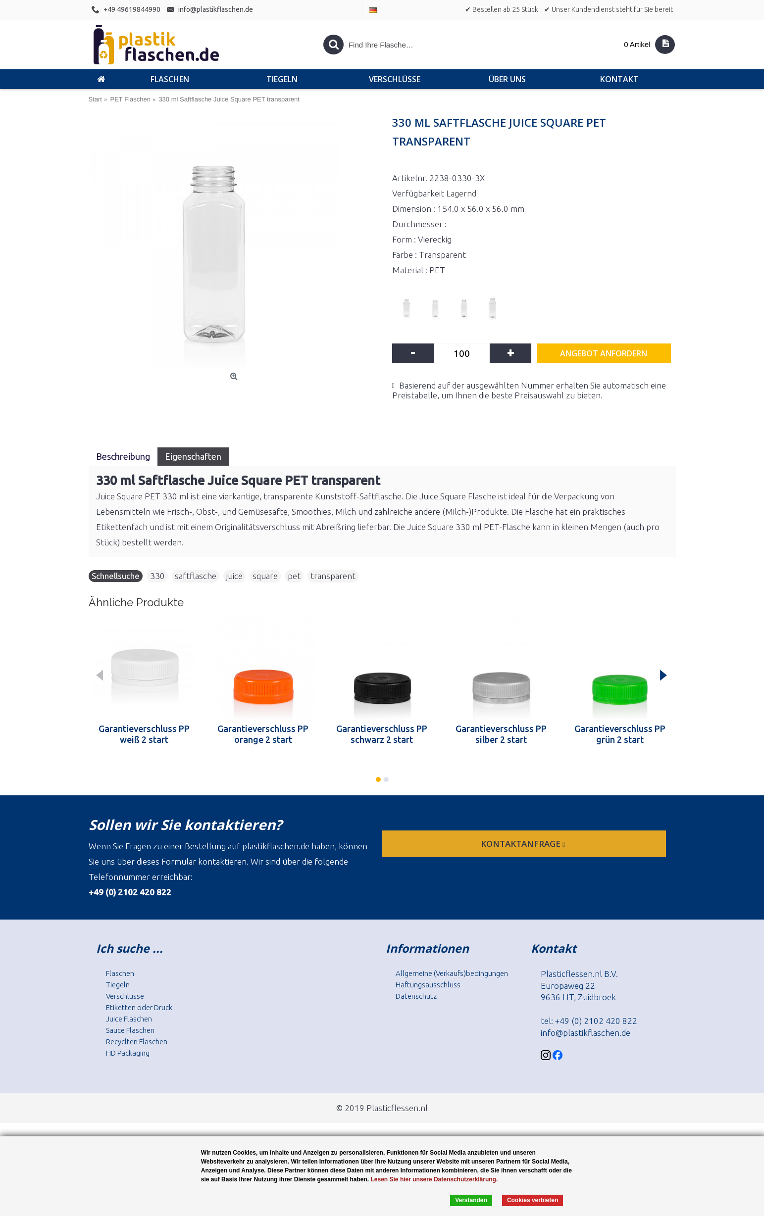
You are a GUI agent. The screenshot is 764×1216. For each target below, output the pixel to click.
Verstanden (471, 1200)
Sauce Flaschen (130, 1030)
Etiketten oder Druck (139, 1007)
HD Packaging (128, 1053)
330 (157, 576)
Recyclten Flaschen (136, 1041)
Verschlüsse (125, 996)
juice (234, 576)
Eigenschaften (193, 456)
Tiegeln (118, 984)
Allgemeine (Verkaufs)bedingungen (452, 973)
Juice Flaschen (129, 1019)
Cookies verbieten (532, 1200)
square (265, 576)
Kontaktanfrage (524, 843)
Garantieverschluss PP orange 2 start (262, 734)
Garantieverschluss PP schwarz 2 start (381, 734)
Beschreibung (123, 456)
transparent (333, 576)
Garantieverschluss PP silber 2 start (501, 734)
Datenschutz (416, 996)
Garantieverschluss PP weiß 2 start (144, 734)
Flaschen (120, 973)
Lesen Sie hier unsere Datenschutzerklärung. (434, 1179)
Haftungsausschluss (428, 984)
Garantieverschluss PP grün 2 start (619, 734)
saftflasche (195, 576)
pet (294, 576)
